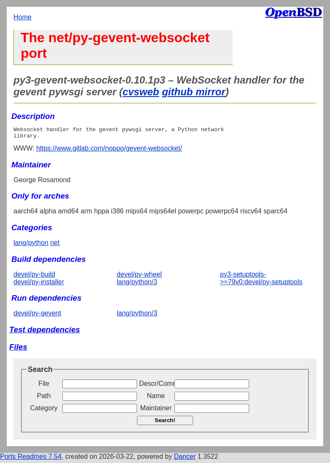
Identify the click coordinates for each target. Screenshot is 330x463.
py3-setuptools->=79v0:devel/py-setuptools (261, 280)
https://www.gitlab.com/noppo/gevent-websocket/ (109, 150)
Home (22, 17)
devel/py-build (34, 276)
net (54, 245)
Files (18, 349)
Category (44, 410)
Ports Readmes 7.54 (31, 459)
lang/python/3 (137, 284)
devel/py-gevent (37, 315)
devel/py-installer (38, 284)
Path (44, 398)
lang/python (30, 245)
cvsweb (141, 91)
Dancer (185, 459)
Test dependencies (44, 332)
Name (156, 398)
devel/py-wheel (139, 276)
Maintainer (156, 410)
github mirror (193, 91)
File (43, 386)
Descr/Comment (156, 386)
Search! (165, 423)
